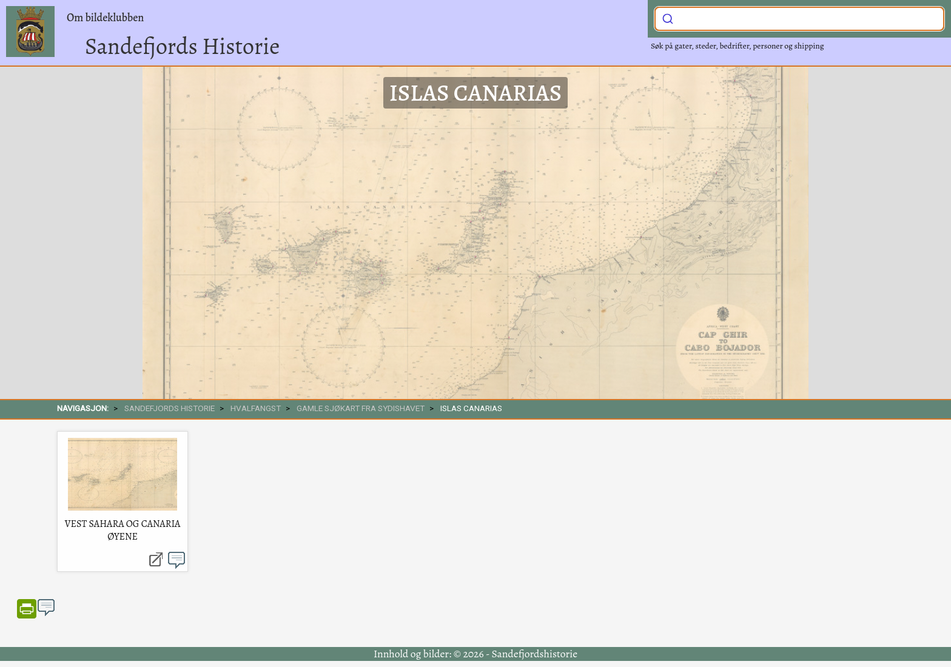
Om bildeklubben (105, 17)
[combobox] (799, 19)
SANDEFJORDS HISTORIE (169, 408)
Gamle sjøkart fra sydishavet (361, 408)
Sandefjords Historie (182, 46)
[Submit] (668, 17)
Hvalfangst (255, 408)
